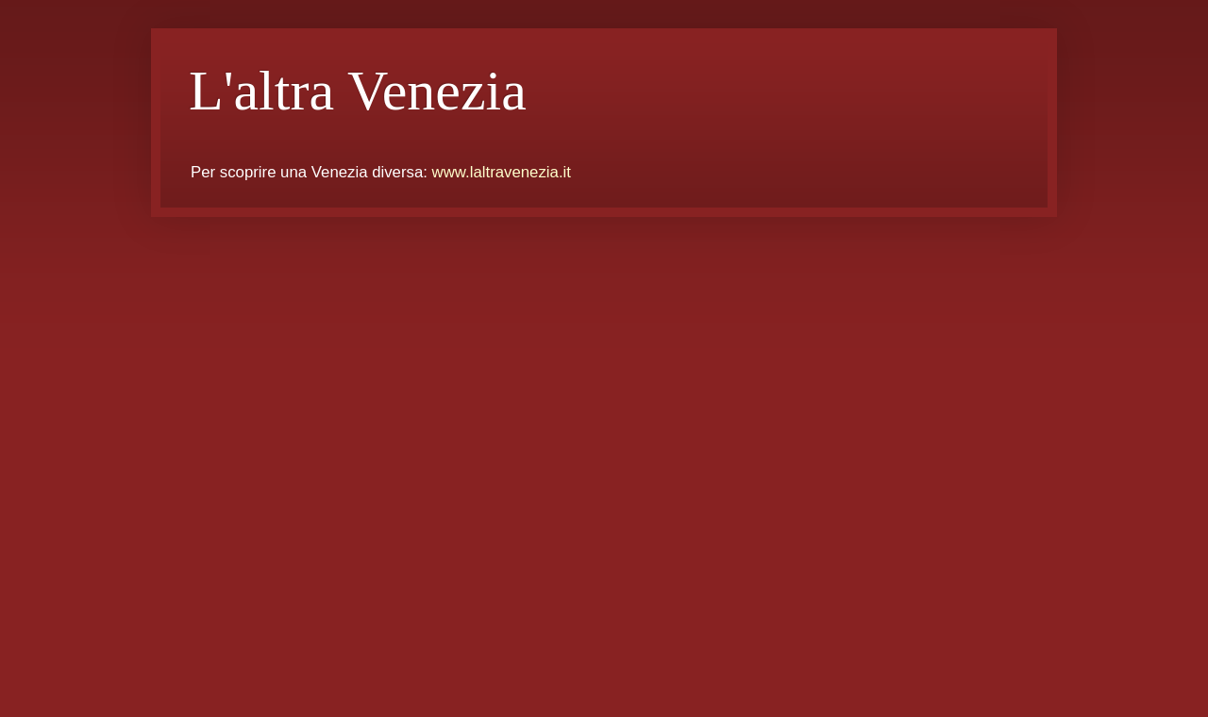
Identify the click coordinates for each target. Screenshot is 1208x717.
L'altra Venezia (358, 90)
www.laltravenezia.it (501, 172)
